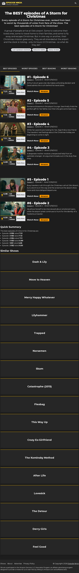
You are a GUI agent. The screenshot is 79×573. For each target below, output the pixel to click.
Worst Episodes (29, 69)
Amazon (44, 91)
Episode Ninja (73, 564)
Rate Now (21, 92)
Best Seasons (49, 69)
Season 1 (30, 80)
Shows (3, 564)
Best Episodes (10, 69)
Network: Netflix (39, 50)
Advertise (18, 564)
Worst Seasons (68, 69)
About (10, 564)
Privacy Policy (29, 564)
